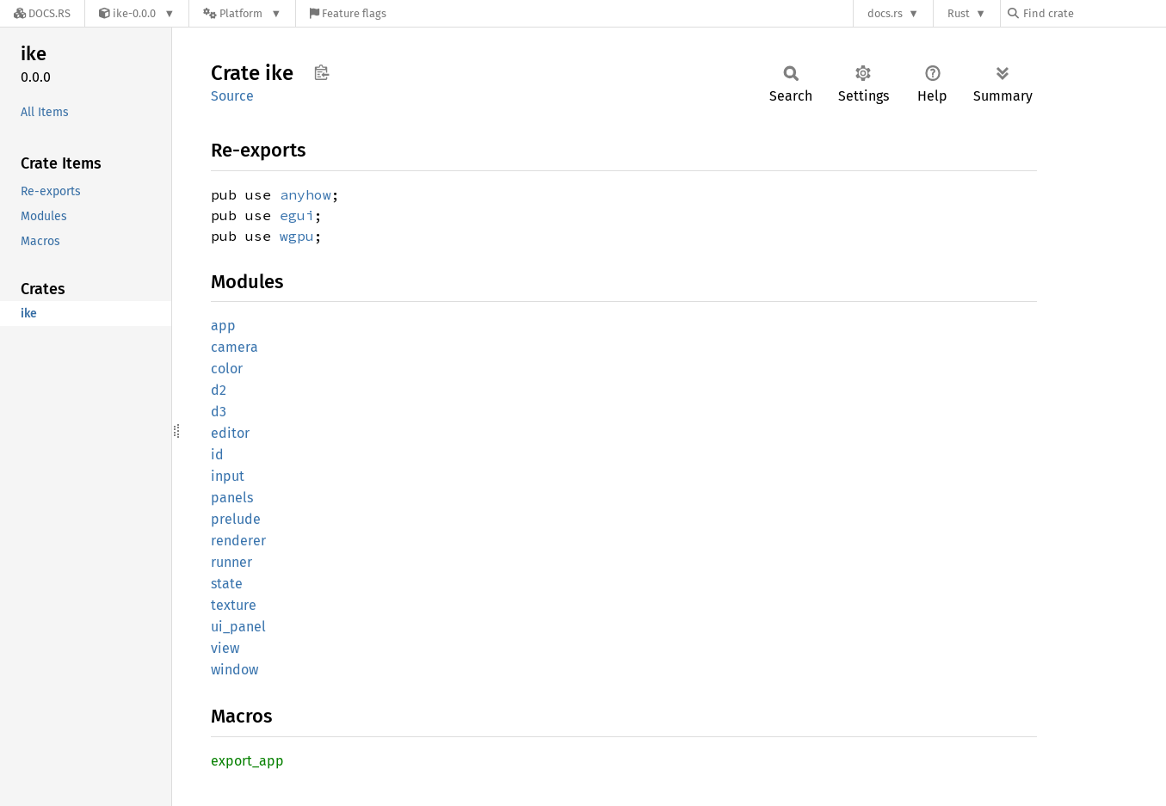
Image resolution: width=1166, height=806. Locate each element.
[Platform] (242, 13)
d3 (218, 411)
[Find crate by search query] (1093, 13)
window (234, 669)
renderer (238, 540)
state (227, 583)
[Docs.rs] (42, 13)
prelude (236, 519)
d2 (218, 390)
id (217, 454)
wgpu (297, 235)
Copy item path (321, 72)
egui (297, 215)
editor (230, 433)
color (227, 368)
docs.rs (885, 13)
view (225, 648)
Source (232, 96)
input (227, 476)
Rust (958, 13)
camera (234, 347)
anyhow (305, 194)
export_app (247, 761)
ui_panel (238, 626)
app (223, 325)
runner (231, 562)
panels (232, 497)
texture (233, 605)
